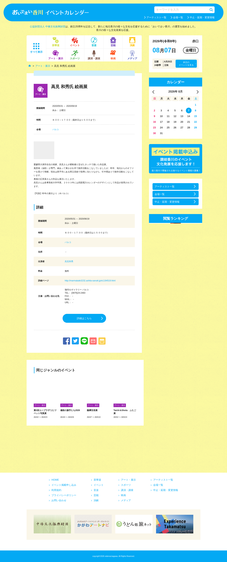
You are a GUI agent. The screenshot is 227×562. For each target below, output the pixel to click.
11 (168, 116)
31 (161, 133)
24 (161, 127)
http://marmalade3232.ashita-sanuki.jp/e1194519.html (90, 280)
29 (195, 127)
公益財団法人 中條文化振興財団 (47, 26)
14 (188, 116)
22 (195, 121)
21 (188, 121)
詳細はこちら (84, 318)
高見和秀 (69, 261)
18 (168, 121)
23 (154, 127)
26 (175, 127)
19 (175, 121)
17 (161, 121)
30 (154, 133)
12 (175, 116)
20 (181, 121)
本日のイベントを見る (186, 63)
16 (154, 121)
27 (181, 127)
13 (181, 116)
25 (168, 127)
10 (161, 116)
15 (195, 116)
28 (188, 127)
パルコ (55, 129)
